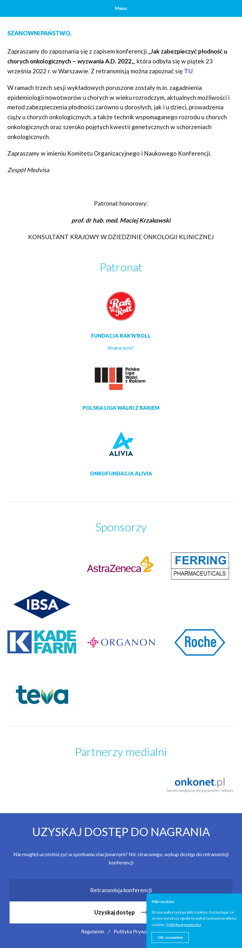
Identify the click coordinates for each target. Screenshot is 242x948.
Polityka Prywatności (137, 931)
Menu (121, 8)
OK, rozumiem (170, 937)
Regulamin (92, 931)
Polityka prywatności (184, 924)
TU (189, 71)
